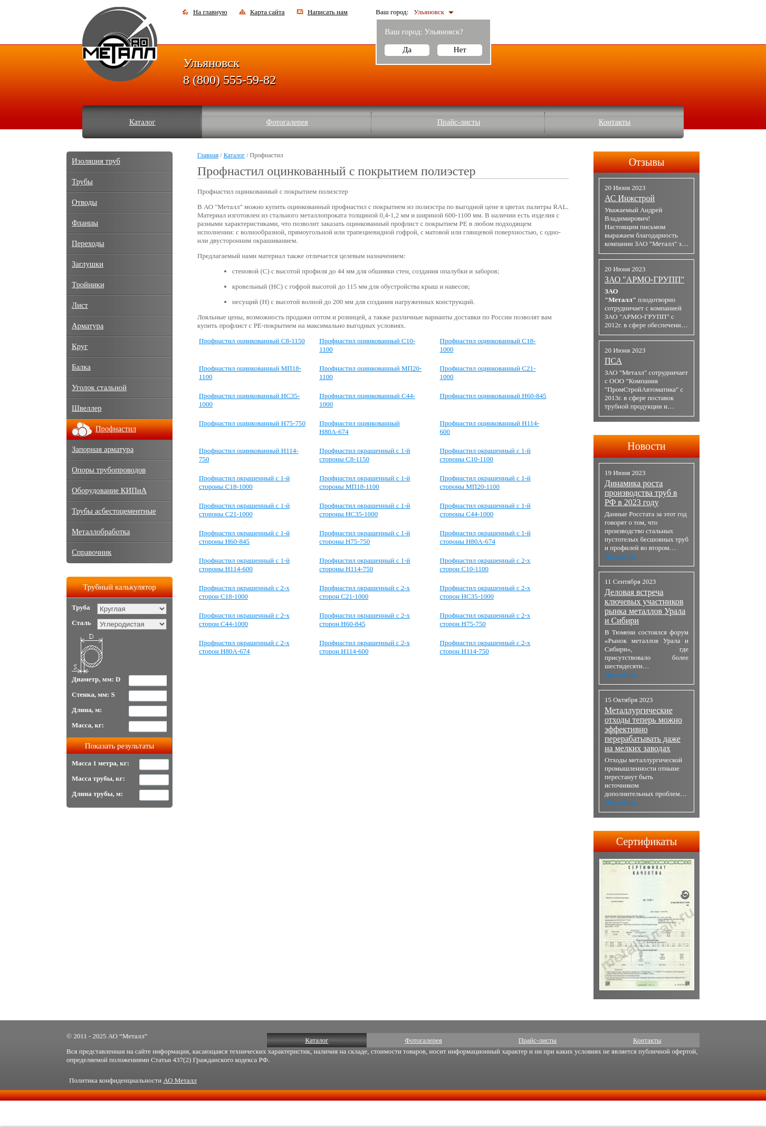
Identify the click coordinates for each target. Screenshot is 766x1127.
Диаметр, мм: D (96, 679)
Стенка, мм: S (93, 694)
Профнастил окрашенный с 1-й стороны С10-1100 (485, 455)
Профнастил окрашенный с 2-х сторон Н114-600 (364, 647)
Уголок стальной (99, 387)
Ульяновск (429, 12)
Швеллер (87, 408)
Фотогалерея (287, 122)
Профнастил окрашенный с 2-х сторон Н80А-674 (244, 647)
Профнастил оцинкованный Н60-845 (493, 396)
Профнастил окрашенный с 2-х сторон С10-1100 (485, 564)
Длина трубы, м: (97, 794)
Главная (207, 155)
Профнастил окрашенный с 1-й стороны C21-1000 (244, 509)
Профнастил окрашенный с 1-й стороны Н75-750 (364, 537)
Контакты (615, 122)
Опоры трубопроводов (109, 470)
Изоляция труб (96, 161)
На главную (210, 12)
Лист (80, 305)
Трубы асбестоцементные (114, 511)
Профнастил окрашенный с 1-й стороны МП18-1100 (364, 482)
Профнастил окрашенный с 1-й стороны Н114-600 (244, 564)
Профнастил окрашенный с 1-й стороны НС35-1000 (364, 509)
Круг (80, 346)
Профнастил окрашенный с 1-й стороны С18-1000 (244, 482)
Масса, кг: (88, 725)
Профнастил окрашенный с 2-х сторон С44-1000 (244, 619)
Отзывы (647, 162)
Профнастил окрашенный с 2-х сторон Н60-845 (364, 619)
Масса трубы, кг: (98, 778)
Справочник (91, 552)
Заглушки (87, 264)
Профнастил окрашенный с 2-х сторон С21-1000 (364, 592)
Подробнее (620, 556)
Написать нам (328, 12)
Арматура (87, 325)
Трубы (82, 181)
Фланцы (85, 223)
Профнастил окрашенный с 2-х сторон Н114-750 (485, 647)
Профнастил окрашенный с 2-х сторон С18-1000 (244, 592)
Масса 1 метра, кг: (100, 763)
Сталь (81, 623)
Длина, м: (87, 710)
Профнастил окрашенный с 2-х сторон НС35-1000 (485, 592)
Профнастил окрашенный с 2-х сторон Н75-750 (485, 619)
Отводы (84, 202)
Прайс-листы (459, 122)
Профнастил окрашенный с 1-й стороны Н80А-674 (485, 537)
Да (407, 49)
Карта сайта (267, 12)
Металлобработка (101, 531)
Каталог (142, 122)
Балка (81, 367)
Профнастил (115, 428)
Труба (81, 607)
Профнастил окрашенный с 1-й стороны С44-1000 (485, 509)
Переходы (88, 243)
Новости (646, 446)
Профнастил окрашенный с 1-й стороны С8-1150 (364, 455)
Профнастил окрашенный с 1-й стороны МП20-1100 (485, 482)
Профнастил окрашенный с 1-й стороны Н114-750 (364, 564)
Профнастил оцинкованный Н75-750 (252, 423)
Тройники (88, 284)
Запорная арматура (102, 449)
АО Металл (179, 1080)
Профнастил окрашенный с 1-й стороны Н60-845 (244, 537)
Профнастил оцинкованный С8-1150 (252, 341)
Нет (460, 49)
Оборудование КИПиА (109, 490)
